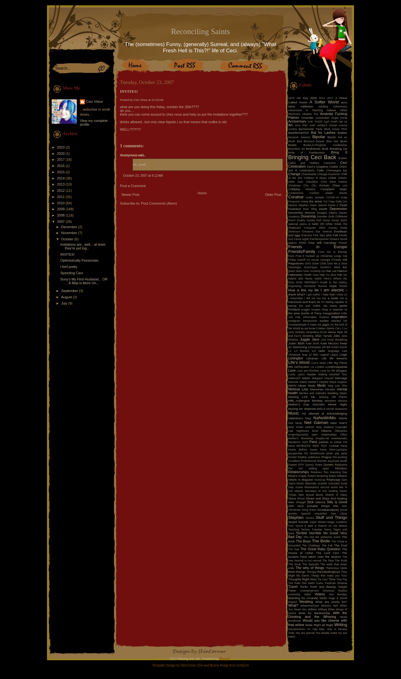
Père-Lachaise (338, 449)
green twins (295, 271)
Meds (321, 385)
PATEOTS (304, 445)
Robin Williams (338, 476)
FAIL (316, 235)
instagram (294, 320)
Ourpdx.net (322, 438)
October (67, 239)
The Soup (294, 564)
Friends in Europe (317, 246)
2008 (61, 215)
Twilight (342, 586)
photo (329, 453)
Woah (343, 617)
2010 (61, 203)
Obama (326, 430)
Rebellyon (341, 468)
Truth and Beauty (323, 586)
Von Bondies (338, 594)
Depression (338, 209)
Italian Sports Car (329, 328)
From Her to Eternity (332, 251)
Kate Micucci (329, 343)
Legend (324, 354)
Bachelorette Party (310, 129)
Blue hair (332, 141)
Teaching (293, 529)
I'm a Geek (330, 298)
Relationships (298, 472)
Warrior (292, 601)
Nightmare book (307, 430)
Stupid (292, 522)
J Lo (344, 328)
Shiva (292, 498)
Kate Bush (312, 343)
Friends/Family (301, 251)
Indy (298, 317)
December (69, 227)
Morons (342, 400)
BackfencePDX (298, 132)
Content (314, 193)
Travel (293, 586)
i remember (295, 298)
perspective (295, 453)
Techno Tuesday (311, 529)
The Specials (310, 564)
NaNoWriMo (324, 417)
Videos (320, 594)
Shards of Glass (336, 494)
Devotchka (295, 212)
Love (292, 370)
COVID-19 (332, 197)
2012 (61, 190)
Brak (325, 148)
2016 (61, 166)
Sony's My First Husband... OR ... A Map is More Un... (83, 281)
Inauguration (331, 313)
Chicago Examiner (328, 174)
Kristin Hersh (339, 347)
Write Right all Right (319, 625)
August (67, 297)
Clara (336, 185)
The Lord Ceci (327, 553)
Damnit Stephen (298, 205)
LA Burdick (301, 351)
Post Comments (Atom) (159, 203)
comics (310, 189)
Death (323, 209)
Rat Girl (295, 468)
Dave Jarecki (318, 205)
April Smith (330, 121)
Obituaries (341, 430)
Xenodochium (296, 629)
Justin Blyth (296, 343)
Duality (301, 220)
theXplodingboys (328, 571)
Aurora (343, 125)
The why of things (309, 568)
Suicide (303, 522)
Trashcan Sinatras (336, 583)
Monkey (317, 400)
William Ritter (326, 609)
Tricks (304, 586)
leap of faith (310, 354)
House (343, 286)
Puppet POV (296, 464)
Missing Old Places (333, 397)
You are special (305, 633)
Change (294, 174)
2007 (61, 221)
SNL (336, 506)
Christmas (294, 185)
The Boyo (303, 541)
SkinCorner (188, 665)
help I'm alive (328, 274)
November (69, 233)
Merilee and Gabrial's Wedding (318, 393)
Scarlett (322, 483)
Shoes (301, 498)
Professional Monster (314, 460)
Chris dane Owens (334, 181)
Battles (342, 132)
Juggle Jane (309, 339)
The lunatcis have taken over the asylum (317, 554)
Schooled (334, 483)
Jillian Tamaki (323, 335)
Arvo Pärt (301, 125)
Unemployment (309, 590)
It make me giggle (318, 324)
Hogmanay (295, 286)
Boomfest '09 (296, 148)
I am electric (332, 290)
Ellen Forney (328, 227)
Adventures (340, 106)
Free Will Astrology (322, 242)
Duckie (311, 220)
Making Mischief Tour (332, 374)
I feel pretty (68, 267)
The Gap (293, 549)
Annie (343, 117)
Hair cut (330, 271)
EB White (326, 224)
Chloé (332, 178)
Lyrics (301, 374)
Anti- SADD (315, 121)
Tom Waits (308, 583)
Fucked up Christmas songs (323, 256)
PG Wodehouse (314, 453)
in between (336, 309)
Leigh (343, 354)
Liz (312, 366)
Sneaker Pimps (318, 506)
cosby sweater (315, 197)
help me (342, 274)
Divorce (310, 212)
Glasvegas (294, 267)
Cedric (333, 166)
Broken (342, 158)
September (70, 291)
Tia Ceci (323, 579)
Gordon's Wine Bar (333, 267)
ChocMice (312, 181)
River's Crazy (297, 476)
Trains (319, 583)
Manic (306, 378)
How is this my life (303, 290)
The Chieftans (311, 545)
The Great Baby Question (320, 549)
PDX (316, 445)
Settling (333, 491)
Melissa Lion (298, 389)
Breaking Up (338, 148)
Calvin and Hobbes (303, 163)
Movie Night (337, 404)
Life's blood (299, 362)
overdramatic (339, 438)
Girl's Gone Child (315, 263)
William (312, 609)
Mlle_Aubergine (299, 400)
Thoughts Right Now (302, 579)
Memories (317, 389)
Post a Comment (133, 186)
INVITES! (67, 254)
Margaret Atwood (322, 378)
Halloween (295, 274)
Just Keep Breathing (334, 339)
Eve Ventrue (324, 231)
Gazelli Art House (308, 259)
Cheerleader (308, 174)
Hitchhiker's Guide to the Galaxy (325, 282)
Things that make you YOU (329, 575)
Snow (312, 509)
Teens (327, 529)
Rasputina (341, 464)
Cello (320, 170)
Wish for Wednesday (314, 613)
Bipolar (318, 136)
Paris (313, 442)
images (305, 309)
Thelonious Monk (336, 568)
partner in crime (330, 442)
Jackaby (300, 332)
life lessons (338, 358)
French (343, 242)
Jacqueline (312, 332)
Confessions (295, 193)
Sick (310, 502)
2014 (61, 178)
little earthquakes (299, 366)
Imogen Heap (319, 309)
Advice (331, 110)
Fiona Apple (301, 239)
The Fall (327, 545)
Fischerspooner (319, 239)
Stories (309, 518)
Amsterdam (322, 117)
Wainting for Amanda (303, 598)
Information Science (316, 317)
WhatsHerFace (309, 605)
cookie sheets (336, 193)
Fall (335, 235)
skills (291, 506)
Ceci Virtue (94, 101)
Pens (323, 449)
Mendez (330, 389)
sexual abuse (314, 494)
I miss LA (341, 294)
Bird (299, 141)
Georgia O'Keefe (330, 259)
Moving (293, 408)
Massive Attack (297, 382)
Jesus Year (335, 332)
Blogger (225, 659)
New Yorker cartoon (301, 427)
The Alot (309, 537)
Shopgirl (301, 502)
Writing (340, 624)
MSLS (321, 408)
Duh (318, 220)
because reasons (299, 137)
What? (293, 605)
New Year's (339, 423)
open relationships (324, 434)
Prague (326, 457)
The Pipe (328, 560)
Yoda (291, 633)
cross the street (311, 201)
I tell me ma (312, 298)
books (292, 145)
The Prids (341, 560)
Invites (324, 320)
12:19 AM (157, 100)
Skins (300, 506)
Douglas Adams (327, 212)
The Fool (340, 545)
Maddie (311, 374)
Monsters (330, 400)
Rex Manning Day (335, 472)
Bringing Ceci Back (312, 157)
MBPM (292, 385)
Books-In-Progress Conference (325, 145)
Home (202, 193)
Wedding (306, 601)
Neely (298, 423)
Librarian (312, 358)
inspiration (339, 317)
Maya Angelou (338, 382)
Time (332, 579)
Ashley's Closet (327, 125)
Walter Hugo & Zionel (333, 598)
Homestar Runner (315, 286)
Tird (290, 583)
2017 (61, 159)
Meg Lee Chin (337, 385)
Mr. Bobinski (307, 408)
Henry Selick (313, 278)
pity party (341, 453)
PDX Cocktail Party (334, 445)
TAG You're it (297, 525)
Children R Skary (315, 178)
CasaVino (330, 163)
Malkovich (294, 378)
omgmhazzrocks (298, 434)
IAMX (316, 305)
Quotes (328, 464)
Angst (334, 117)
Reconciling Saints (200, 31)
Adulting (323, 106)
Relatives (316, 472)
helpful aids (295, 278)
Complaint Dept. (333, 189)
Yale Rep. (318, 629)
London (319, 366)
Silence (320, 502)
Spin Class (339, 513)
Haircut (342, 271)
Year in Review (337, 629)
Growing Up (317, 271)
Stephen (296, 517)
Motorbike (319, 404)
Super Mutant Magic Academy (328, 522)
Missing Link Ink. (302, 397)
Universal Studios (335, 590)
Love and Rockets (308, 370)
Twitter (292, 590)
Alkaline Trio (310, 114)
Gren (306, 271)
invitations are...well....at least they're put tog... (82, 246)
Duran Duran (331, 220)
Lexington (295, 358)
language (333, 351)
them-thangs (296, 571)
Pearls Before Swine (302, 449)
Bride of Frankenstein (306, 152)
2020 (61, 153)
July (64, 303)
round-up (319, 479)
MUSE (330, 408)
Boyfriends (313, 148)
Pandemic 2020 (298, 442)
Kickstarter (314, 347)
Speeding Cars (71, 273)
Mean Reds (306, 385)
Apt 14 (343, 121)
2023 (61, 147)
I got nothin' (313, 294)
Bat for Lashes (323, 132)
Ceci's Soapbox (318, 166)
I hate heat (328, 294)
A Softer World (324, 102)
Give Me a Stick (337, 263)
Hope (333, 286)
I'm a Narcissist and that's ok (317, 300)
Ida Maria (330, 305)
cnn (345, 185)
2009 (61, 209)
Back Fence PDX (335, 129)
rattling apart (319, 468)
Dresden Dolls (326, 216)
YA (308, 629)
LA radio (318, 351)
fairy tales (326, 235)
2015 (61, 172)
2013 (61, 184)
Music (293, 413)
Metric (343, 393)
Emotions (308, 231)
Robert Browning (317, 476)
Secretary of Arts (316, 491)
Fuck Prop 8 (296, 256)
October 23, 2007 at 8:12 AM (143, 175)
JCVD (323, 332)
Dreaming (308, 216)
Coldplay (294, 189)
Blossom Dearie (314, 141)
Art (290, 125)
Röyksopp (333, 479)
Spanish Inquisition (314, 513)
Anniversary (297, 121)
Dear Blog (310, 209)
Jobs (336, 335)
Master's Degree (318, 382)
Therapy (311, 571)
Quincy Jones (313, 464)
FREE (302, 242)
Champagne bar (336, 170)
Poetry (302, 457)
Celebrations (307, 170)
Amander (307, 117)
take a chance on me (322, 525)
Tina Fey (341, 579)
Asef (312, 125)
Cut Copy (329, 201)
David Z (333, 205)
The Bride (321, 541)
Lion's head (318, 362)
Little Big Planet (337, 362)
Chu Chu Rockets (317, 185)
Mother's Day (298, 404)
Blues (343, 141)
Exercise (306, 235)
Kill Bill (326, 347)
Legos (334, 354)
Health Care (311, 274)
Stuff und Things (331, 517)
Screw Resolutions (307, 487)
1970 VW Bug (298, 98)
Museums (341, 408)
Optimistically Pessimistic (79, 260)
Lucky (291, 374)
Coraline (296, 197)
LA (290, 351)
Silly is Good (337, 502)
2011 (61, 197)
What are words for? (331, 601)
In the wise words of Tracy (317, 311)
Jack (291, 332)
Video (307, 594)
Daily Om (341, 201)
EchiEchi (243, 665)
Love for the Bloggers (333, 370)
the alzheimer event (328, 537)
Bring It (339, 152)
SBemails (310, 483)
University (294, 594)
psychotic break (337, 460)
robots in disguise (300, 479)
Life (323, 358)
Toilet (297, 583)
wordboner (294, 620)
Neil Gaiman (316, 422)
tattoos (343, 525)
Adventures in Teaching (305, 110)
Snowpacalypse (328, 509)
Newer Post (130, 194)
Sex (301, 494)
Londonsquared (336, 366)
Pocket (292, 457)
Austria (292, 129)
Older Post (273, 194)
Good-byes (310, 267)
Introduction (310, 320)
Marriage (341, 378)
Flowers (334, 239)
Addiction (306, 106)
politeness (314, 457)
